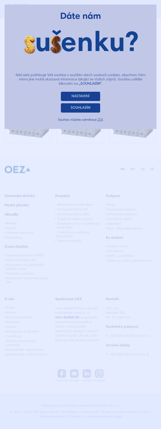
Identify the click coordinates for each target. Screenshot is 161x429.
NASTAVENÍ (80, 96)
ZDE (100, 120)
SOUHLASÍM (80, 108)
